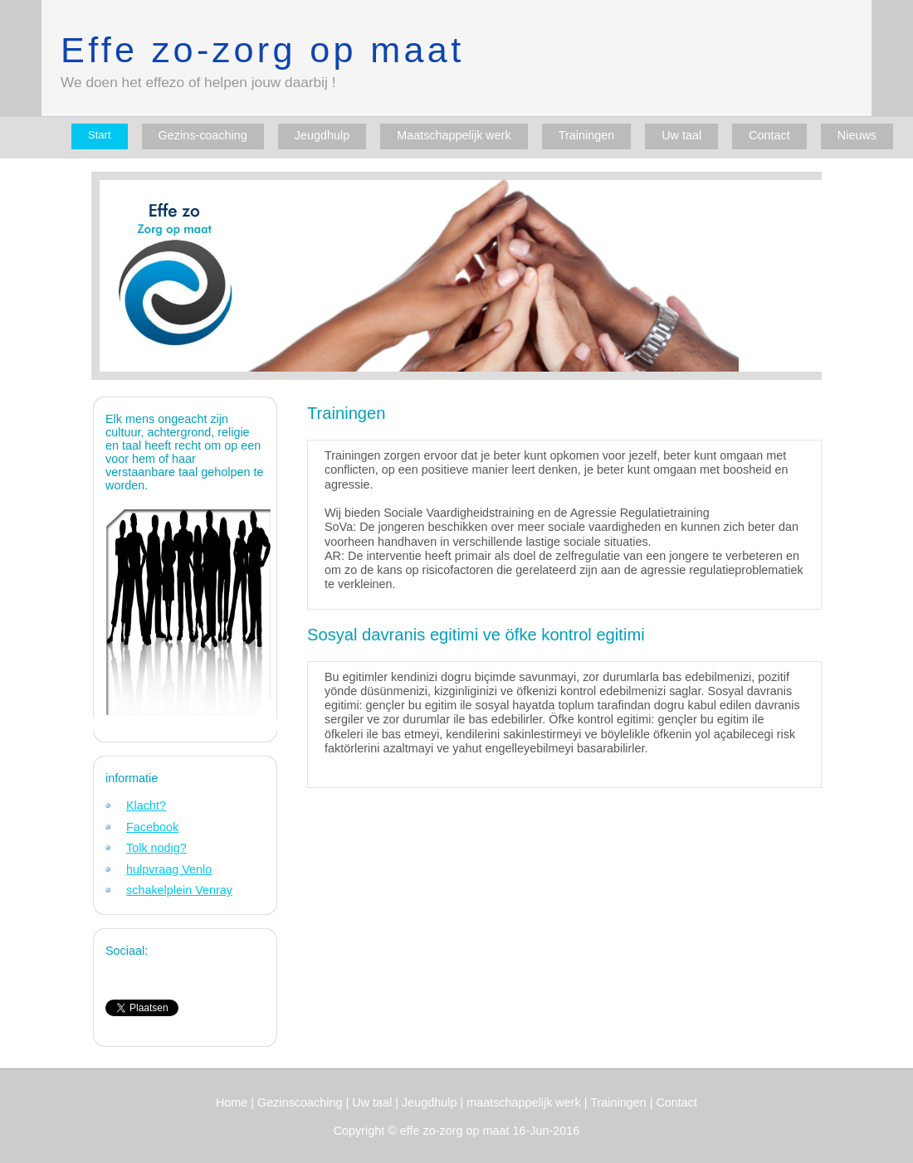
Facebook (152, 827)
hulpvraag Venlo (169, 869)
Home (231, 1102)
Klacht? (146, 805)
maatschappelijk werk (525, 1102)
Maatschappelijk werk (454, 135)
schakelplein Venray (179, 890)
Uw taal (681, 135)
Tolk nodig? (156, 847)
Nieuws (856, 135)
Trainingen (586, 135)
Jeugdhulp (322, 135)
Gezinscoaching (299, 1102)
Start (99, 135)
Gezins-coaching (203, 135)
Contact (769, 135)
